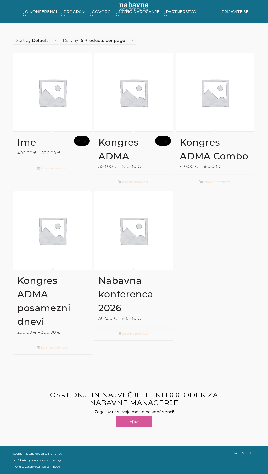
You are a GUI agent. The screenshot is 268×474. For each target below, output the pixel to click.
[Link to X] (243, 453)
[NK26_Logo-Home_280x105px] (134, 7)
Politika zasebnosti (27, 467)
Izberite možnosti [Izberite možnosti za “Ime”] (52, 168)
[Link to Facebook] (251, 453)
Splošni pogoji (52, 467)
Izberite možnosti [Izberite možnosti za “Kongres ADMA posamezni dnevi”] (52, 347)
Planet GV (55, 453)
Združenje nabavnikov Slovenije (39, 460)
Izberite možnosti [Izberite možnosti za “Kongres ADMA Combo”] (215, 182)
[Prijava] (134, 422)
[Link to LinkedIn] (235, 453)
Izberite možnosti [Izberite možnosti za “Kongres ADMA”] (133, 182)
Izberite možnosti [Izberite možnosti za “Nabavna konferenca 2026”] (133, 334)
